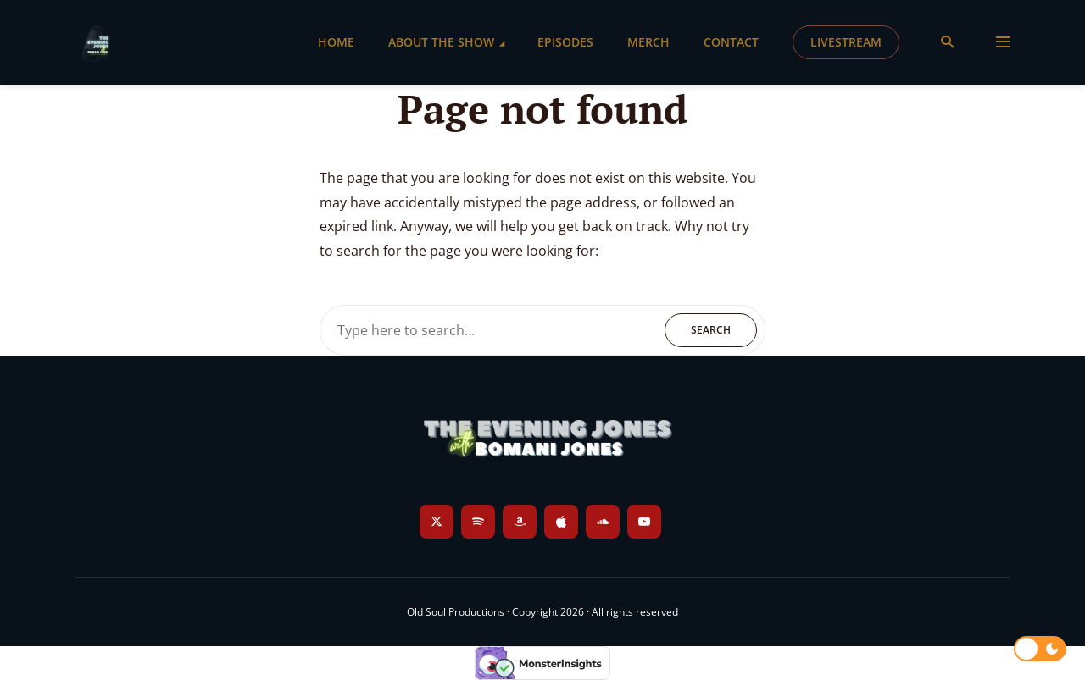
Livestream (846, 42)
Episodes (565, 42)
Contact (731, 42)
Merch (648, 42)
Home (336, 42)
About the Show (441, 42)
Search (711, 330)
